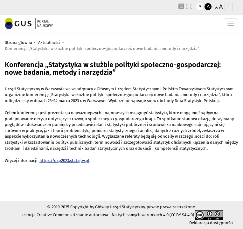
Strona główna (18, 42)
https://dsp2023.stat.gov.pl (64, 160)
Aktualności (49, 42)
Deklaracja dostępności (211, 222)
